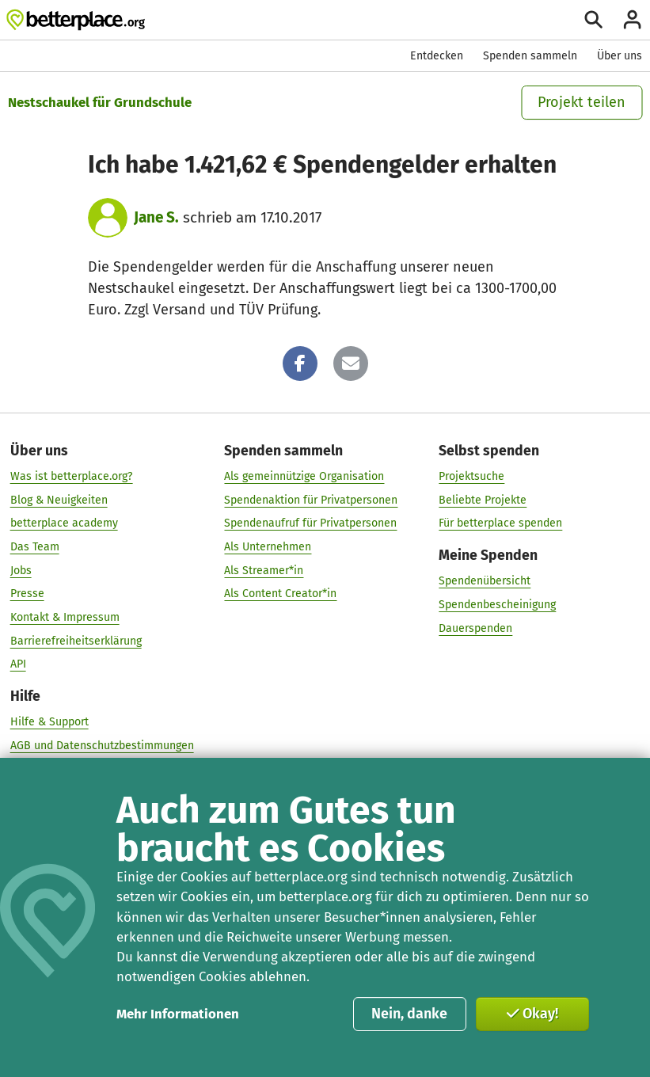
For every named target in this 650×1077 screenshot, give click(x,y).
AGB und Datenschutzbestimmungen (102, 745)
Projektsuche (471, 476)
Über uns (619, 56)
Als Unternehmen (267, 547)
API (18, 664)
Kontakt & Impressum (65, 617)
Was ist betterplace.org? (71, 476)
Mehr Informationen (177, 1014)
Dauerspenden (475, 628)
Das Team (34, 547)
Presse (27, 593)
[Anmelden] (632, 19)
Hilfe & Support (49, 722)
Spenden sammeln (530, 56)
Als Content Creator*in (280, 593)
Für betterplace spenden (500, 523)
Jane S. (156, 217)
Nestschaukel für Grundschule (100, 102)
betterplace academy (64, 523)
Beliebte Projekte (482, 500)
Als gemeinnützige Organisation (304, 476)
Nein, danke (409, 1013)
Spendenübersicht (484, 581)
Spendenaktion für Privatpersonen (310, 500)
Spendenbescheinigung (497, 604)
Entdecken (436, 56)
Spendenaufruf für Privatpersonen (310, 523)
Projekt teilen (581, 102)
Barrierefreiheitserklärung (76, 641)
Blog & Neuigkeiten (59, 500)
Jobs (21, 570)
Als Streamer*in (263, 570)
